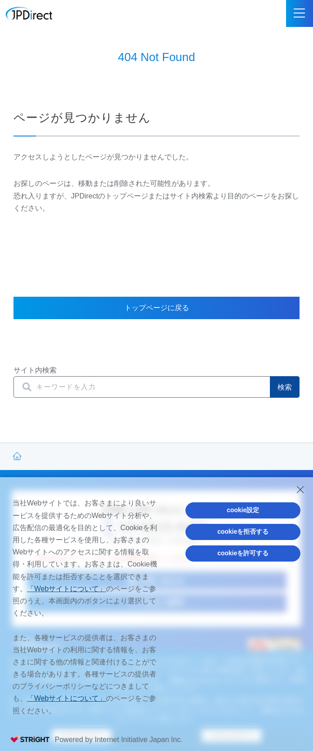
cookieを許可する (243, 553)
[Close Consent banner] (300, 490)
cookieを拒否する (243, 531)
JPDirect (29, 13)
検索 (285, 387)
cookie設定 (243, 510)
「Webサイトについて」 (66, 589)
